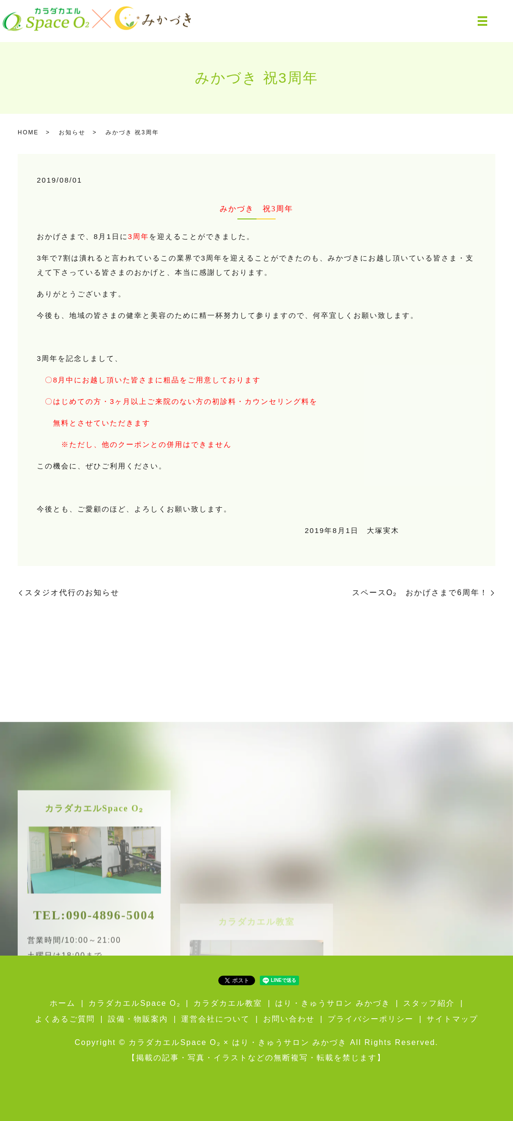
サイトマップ (452, 1019)
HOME (28, 132)
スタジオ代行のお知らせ (72, 592)
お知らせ (72, 132)
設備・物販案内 (138, 1019)
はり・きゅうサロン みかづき (332, 1003)
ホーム (62, 1003)
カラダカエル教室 (227, 1003)
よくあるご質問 (65, 1019)
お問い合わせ (289, 1019)
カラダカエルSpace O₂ (134, 1003)
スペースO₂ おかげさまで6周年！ (420, 592)
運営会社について (215, 1019)
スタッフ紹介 (429, 1003)
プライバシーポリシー (371, 1019)
